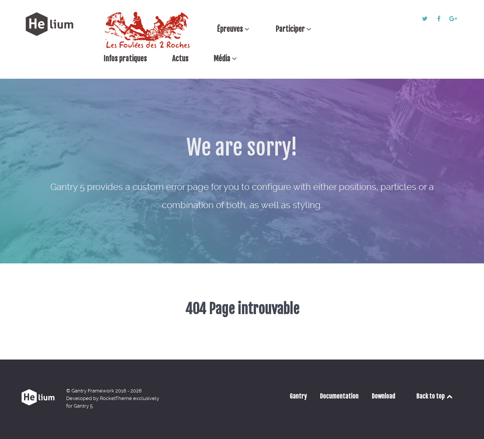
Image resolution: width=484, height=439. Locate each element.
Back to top (435, 396)
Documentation (339, 396)
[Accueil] (148, 29)
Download (383, 396)
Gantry (298, 396)
